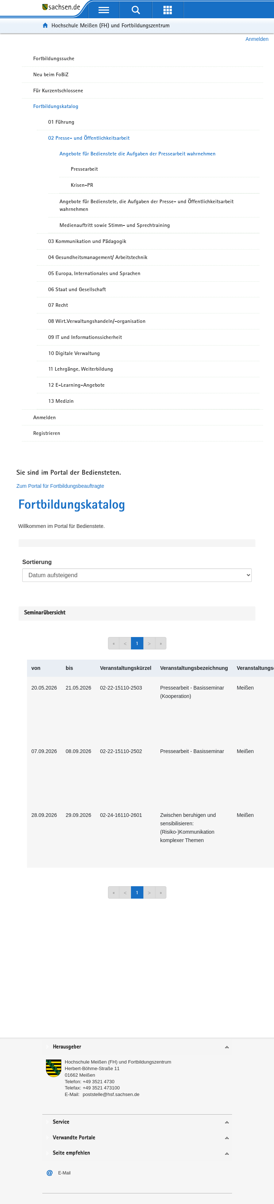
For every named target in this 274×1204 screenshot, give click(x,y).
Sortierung (37, 562)
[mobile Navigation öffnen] (104, 9)
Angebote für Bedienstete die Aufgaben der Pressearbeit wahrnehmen (137, 153)
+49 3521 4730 (99, 1081)
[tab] (137, 1047)
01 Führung (61, 122)
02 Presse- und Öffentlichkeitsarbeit (89, 138)
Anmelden (257, 39)
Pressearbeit (84, 169)
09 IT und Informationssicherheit (85, 337)
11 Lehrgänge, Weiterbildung (80, 369)
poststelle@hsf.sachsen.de (111, 1094)
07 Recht (58, 305)
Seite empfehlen (71, 1153)
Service (61, 1122)
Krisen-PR (82, 185)
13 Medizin (61, 401)
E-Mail (64, 1173)
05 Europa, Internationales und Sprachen (94, 273)
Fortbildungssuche (53, 58)
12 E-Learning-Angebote (76, 385)
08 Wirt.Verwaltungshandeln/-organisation (97, 321)
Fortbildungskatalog (55, 106)
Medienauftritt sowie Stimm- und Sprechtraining (114, 225)
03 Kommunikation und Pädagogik (87, 241)
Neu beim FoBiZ (51, 74)
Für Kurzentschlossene (58, 90)
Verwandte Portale (74, 1138)
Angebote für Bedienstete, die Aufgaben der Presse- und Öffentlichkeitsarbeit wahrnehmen (146, 205)
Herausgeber (67, 1047)
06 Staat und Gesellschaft (77, 289)
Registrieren (46, 433)
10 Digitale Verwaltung (74, 353)
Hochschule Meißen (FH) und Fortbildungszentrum (110, 25)
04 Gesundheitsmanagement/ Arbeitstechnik (97, 257)
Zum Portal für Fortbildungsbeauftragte (60, 486)
